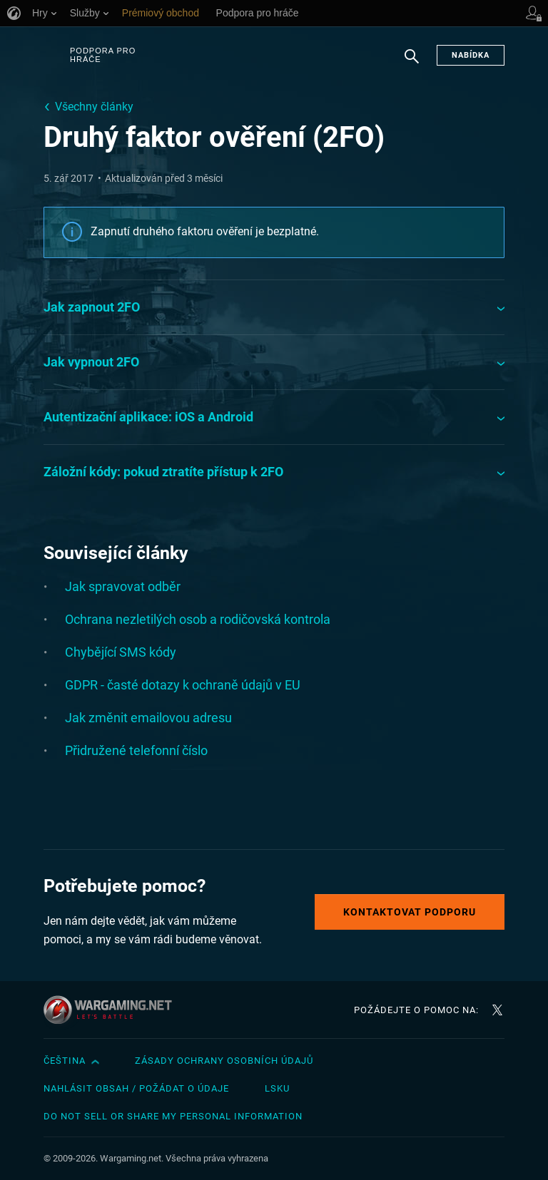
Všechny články (94, 106)
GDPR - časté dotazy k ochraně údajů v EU (182, 684)
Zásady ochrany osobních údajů (224, 1060)
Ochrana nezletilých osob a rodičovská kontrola (197, 619)
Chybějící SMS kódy (120, 652)
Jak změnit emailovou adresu (148, 717)
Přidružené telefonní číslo (136, 750)
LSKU (277, 1088)
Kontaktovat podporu (409, 912)
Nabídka (470, 55)
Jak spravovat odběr (123, 586)
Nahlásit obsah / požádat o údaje (136, 1088)
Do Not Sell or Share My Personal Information (173, 1116)
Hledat (411, 63)
